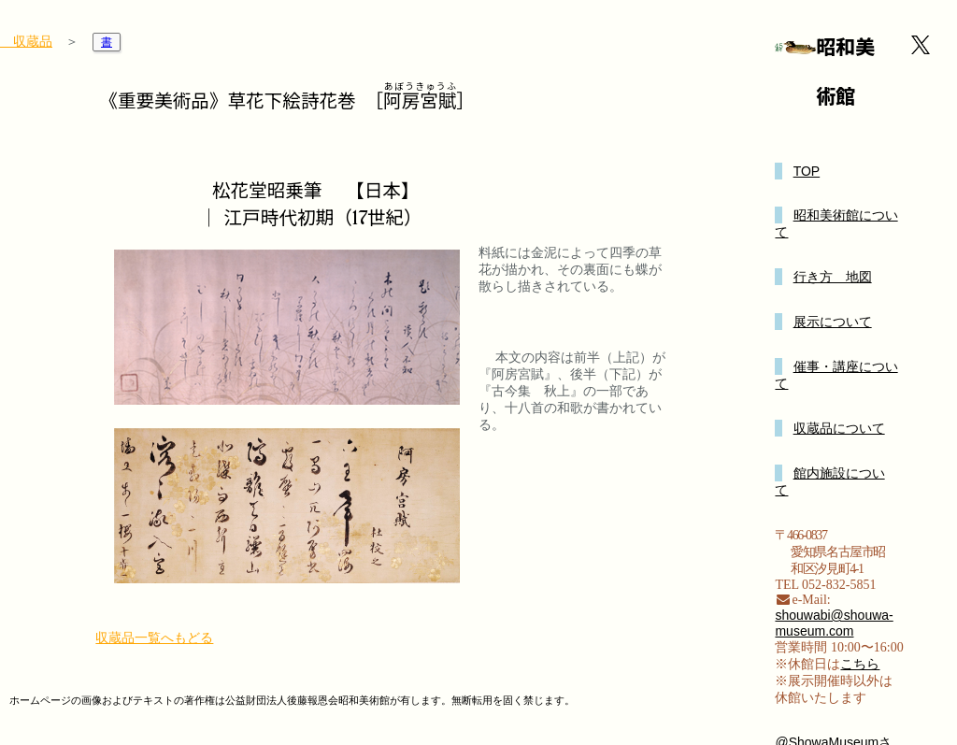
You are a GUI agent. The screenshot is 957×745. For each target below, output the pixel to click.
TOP (807, 171)
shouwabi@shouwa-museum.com (834, 623)
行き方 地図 (832, 276)
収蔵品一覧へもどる (154, 638)
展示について (832, 321)
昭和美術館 (845, 72)
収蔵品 (26, 42)
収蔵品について (839, 428)
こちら (859, 663)
